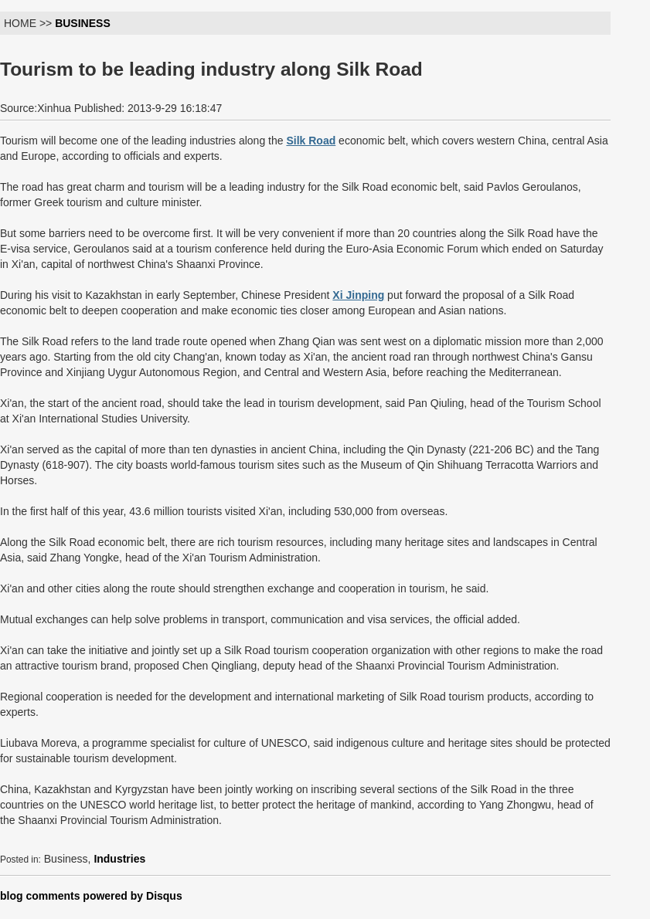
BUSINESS (83, 23)
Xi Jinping (358, 295)
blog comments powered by (91, 896)
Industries (119, 859)
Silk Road (310, 140)
